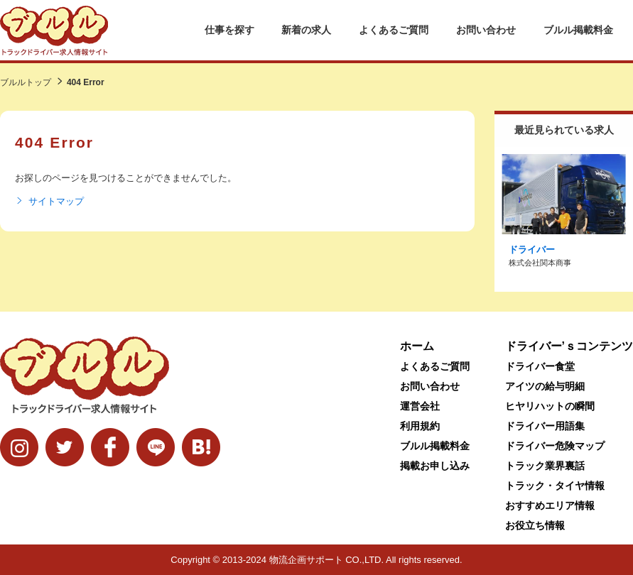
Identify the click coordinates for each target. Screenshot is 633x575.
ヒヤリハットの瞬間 (550, 406)
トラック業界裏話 (545, 465)
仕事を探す (229, 29)
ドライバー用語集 (545, 426)
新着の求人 (306, 29)
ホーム (417, 346)
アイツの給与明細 (545, 386)
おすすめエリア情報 (550, 505)
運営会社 (420, 406)
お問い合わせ (486, 29)
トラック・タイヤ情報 (555, 485)
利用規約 (420, 426)
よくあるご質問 (393, 29)
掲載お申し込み (435, 465)
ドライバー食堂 (540, 366)
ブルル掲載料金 (578, 29)
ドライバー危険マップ (555, 445)
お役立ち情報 (535, 525)
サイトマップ (49, 202)
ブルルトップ (25, 82)
